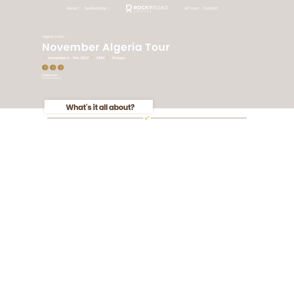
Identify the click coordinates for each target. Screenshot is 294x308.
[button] (45, 67)
